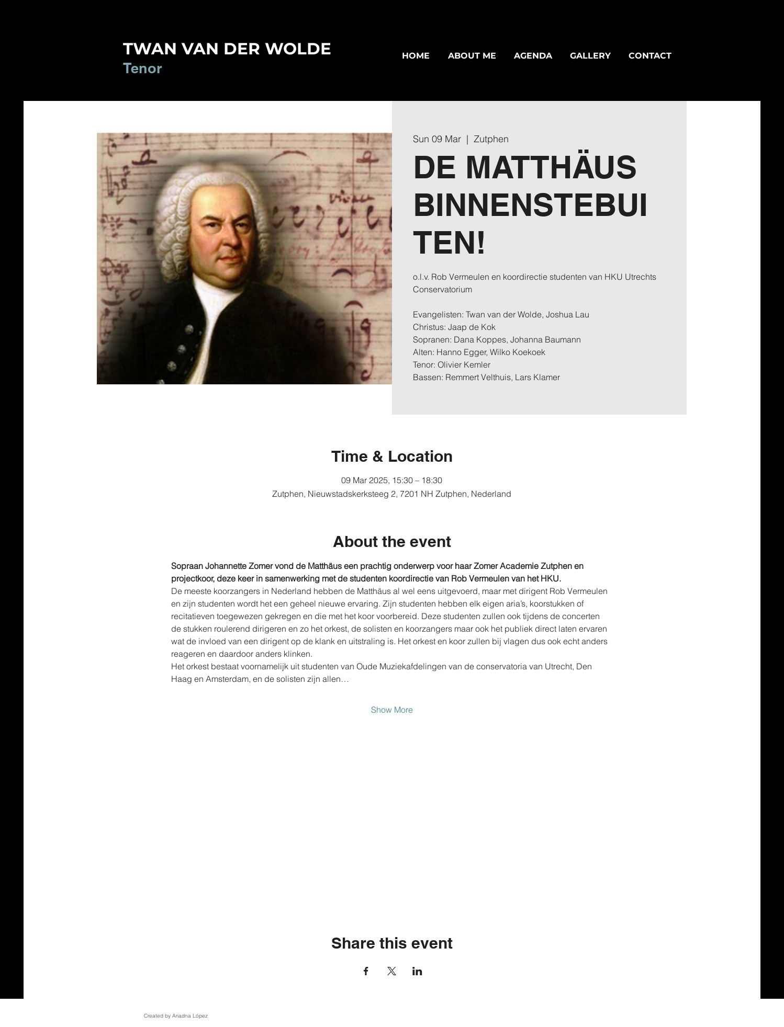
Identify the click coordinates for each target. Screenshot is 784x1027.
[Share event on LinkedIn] (417, 971)
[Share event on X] (392, 971)
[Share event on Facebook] (366, 971)
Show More (392, 709)
